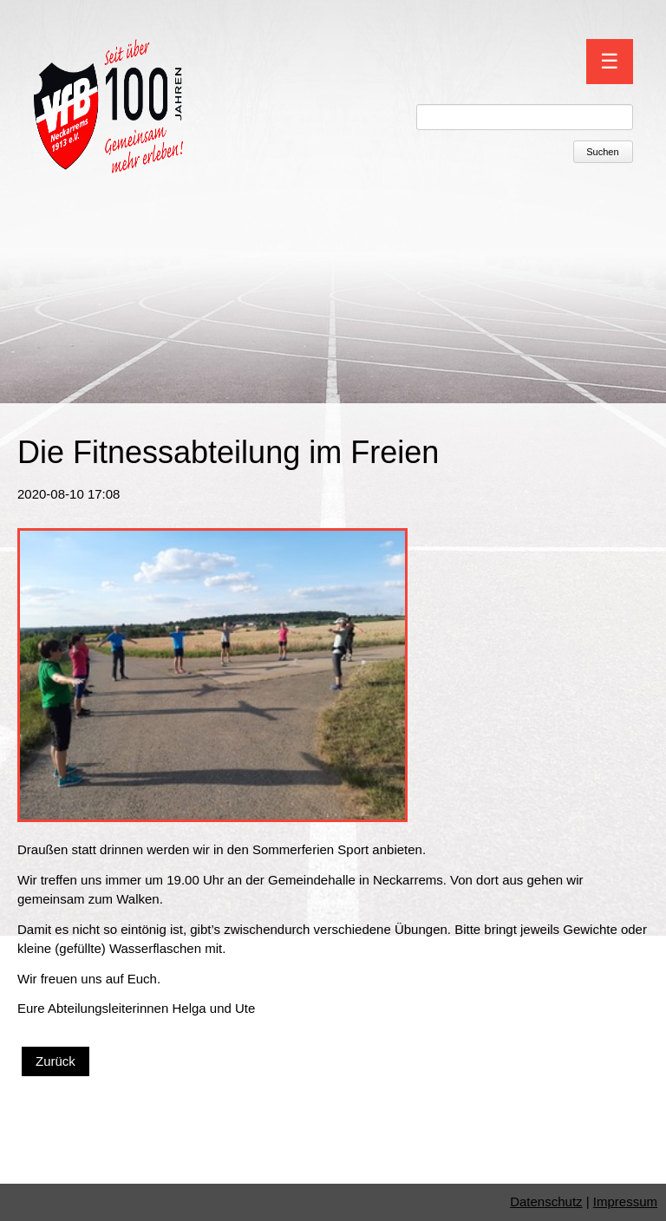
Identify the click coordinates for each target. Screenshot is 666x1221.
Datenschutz (546, 1201)
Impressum (625, 1201)
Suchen (602, 152)
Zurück (55, 1061)
